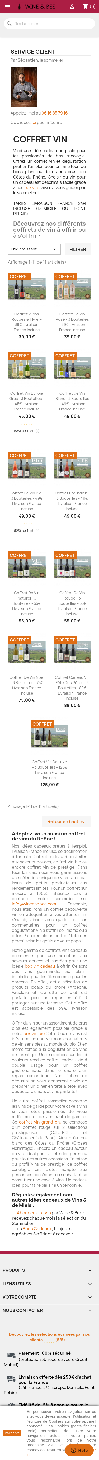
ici (34, 122)
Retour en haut (67, 821)
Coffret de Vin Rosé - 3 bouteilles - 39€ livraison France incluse (72, 321)
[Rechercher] (49, 23)
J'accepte (12, 1433)
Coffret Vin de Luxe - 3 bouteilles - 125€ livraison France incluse (49, 769)
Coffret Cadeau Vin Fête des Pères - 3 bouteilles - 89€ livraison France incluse (72, 688)
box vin (31, 187)
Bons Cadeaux (37, 1228)
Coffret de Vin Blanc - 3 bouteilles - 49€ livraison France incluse (72, 401)
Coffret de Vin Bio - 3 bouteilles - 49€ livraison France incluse (27, 501)
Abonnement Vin (34, 1213)
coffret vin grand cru (40, 1122)
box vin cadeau (40, 966)
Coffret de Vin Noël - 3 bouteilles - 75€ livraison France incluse (27, 685)
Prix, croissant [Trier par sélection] (34, 249)
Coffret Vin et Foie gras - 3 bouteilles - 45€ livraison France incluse (26, 401)
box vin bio (34, 1033)
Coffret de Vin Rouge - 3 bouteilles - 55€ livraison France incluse (72, 603)
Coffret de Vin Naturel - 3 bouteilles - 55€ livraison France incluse (26, 603)
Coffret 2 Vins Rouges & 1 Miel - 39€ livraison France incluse (27, 321)
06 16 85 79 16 (54, 113)
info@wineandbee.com (34, 904)
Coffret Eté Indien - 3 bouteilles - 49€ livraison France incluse (72, 501)
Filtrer (78, 249)
